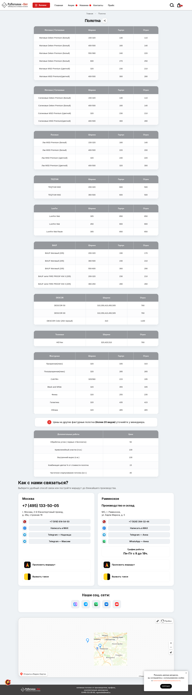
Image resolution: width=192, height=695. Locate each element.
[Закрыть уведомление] (186, 673)
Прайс (111, 5)
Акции (71, 5)
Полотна (102, 13)
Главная (59, 5)
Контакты (98, 5)
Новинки (84, 5)
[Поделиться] (104, 20)
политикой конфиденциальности (166, 680)
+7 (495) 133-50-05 (40, 505)
